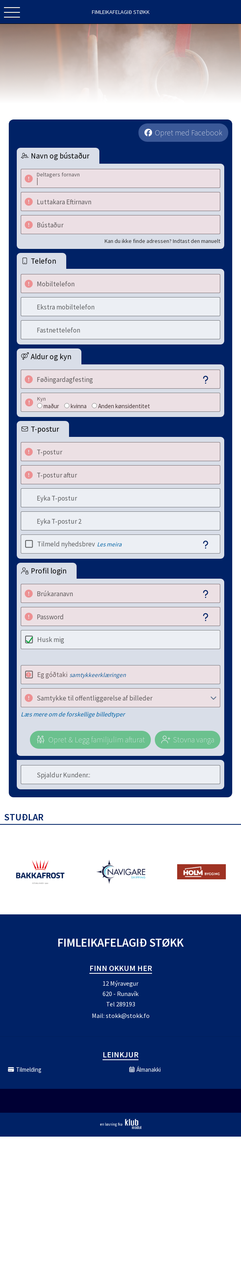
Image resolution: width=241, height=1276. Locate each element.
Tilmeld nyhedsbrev (79, 544)
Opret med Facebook (188, 132)
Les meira (109, 544)
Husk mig (50, 639)
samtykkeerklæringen (97, 675)
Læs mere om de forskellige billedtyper (73, 714)
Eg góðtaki (81, 674)
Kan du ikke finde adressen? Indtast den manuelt (162, 241)
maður (51, 406)
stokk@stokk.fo (128, 1016)
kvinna (79, 406)
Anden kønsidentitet (124, 406)
